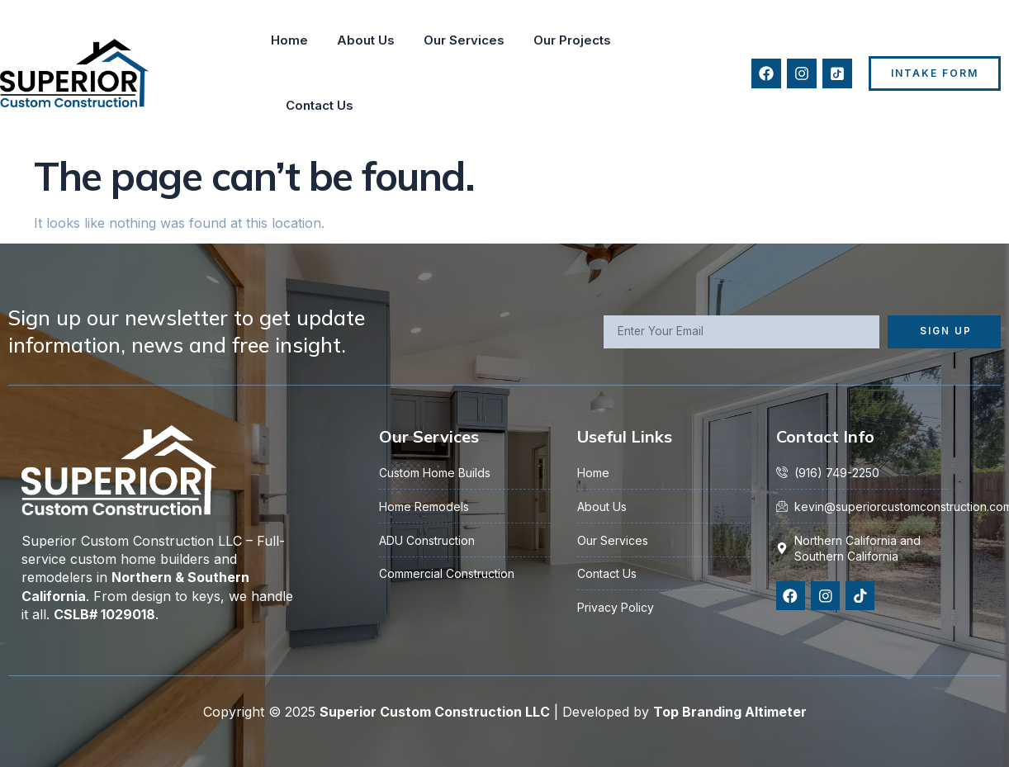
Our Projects (572, 40)
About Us (366, 40)
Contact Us (319, 105)
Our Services (464, 40)
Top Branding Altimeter (730, 711)
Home (289, 40)
